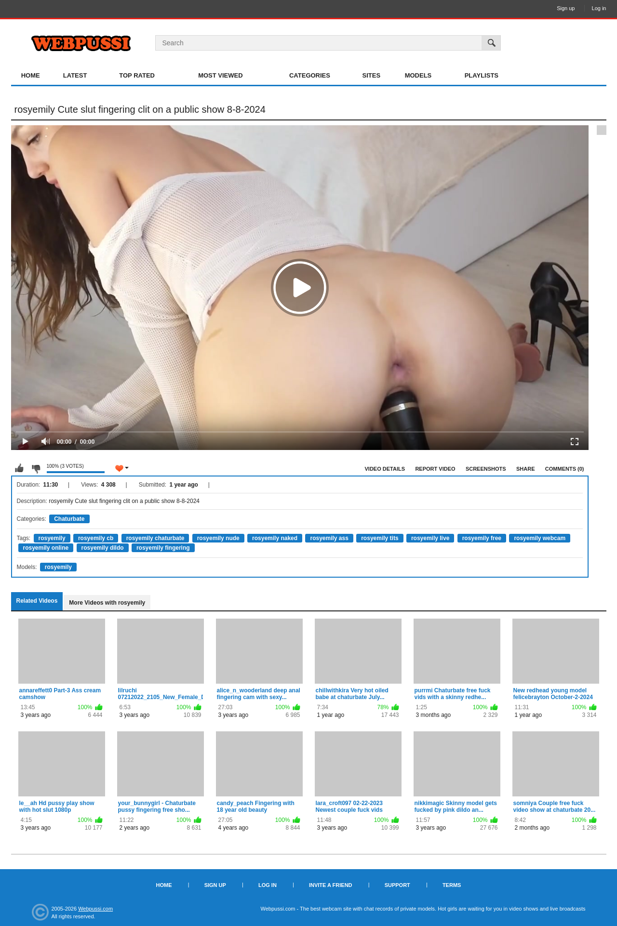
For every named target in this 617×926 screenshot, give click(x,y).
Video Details (385, 469)
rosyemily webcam (539, 538)
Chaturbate (69, 519)
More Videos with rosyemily (107, 602)
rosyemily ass (329, 538)
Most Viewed (220, 75)
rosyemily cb (95, 538)
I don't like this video (35, 468)
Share (525, 469)
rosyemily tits (379, 538)
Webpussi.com (95, 909)
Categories (309, 75)
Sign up (566, 8)
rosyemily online (46, 547)
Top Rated (137, 75)
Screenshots (486, 469)
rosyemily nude (218, 538)
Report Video (435, 469)
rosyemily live (430, 538)
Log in (599, 8)
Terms (452, 885)
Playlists (481, 75)
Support (397, 885)
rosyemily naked (274, 538)
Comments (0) (564, 469)
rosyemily (52, 538)
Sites (371, 75)
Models (418, 75)
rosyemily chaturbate (155, 538)
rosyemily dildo (102, 547)
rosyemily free (481, 538)
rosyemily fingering (163, 547)
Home (30, 75)
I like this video (19, 468)
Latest (75, 75)
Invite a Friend (330, 885)
